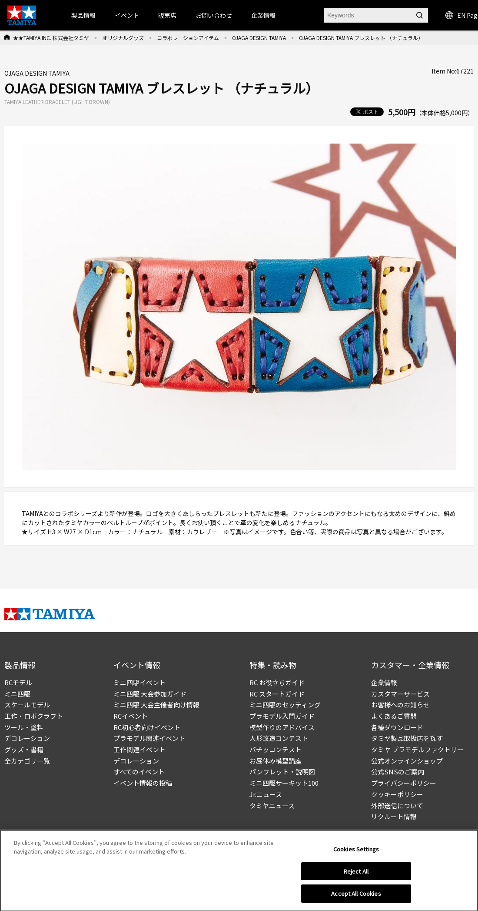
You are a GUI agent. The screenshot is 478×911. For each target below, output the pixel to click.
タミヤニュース (272, 805)
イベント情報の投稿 (142, 782)
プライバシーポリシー (403, 782)
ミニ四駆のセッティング (285, 704)
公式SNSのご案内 (397, 771)
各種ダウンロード (397, 727)
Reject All (356, 874)
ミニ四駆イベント (139, 682)
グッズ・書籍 (23, 749)
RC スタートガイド (277, 693)
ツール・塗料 (23, 727)
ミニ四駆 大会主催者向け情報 (156, 704)
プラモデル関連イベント (149, 738)
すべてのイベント (139, 771)
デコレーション (27, 738)
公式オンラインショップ (407, 760)
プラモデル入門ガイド (282, 715)
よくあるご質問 (394, 715)
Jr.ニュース (265, 794)
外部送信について (397, 805)
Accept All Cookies (356, 896)
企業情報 (384, 682)
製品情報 (83, 15)
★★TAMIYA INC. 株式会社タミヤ (51, 37)
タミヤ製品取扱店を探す (407, 738)
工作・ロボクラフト (33, 715)
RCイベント (130, 715)
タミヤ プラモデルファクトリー (417, 749)
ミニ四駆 (17, 693)
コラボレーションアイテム (188, 37)
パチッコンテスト (275, 749)
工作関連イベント (139, 749)
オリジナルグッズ (123, 37)
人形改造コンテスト (278, 738)
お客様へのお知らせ (400, 704)
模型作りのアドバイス (282, 727)
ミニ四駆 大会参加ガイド (149, 693)
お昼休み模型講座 (275, 760)
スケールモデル (27, 704)
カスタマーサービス (400, 693)
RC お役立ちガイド (277, 682)
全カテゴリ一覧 (27, 760)
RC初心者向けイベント (146, 727)
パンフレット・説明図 (282, 771)
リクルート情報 (394, 816)
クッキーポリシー (397, 794)
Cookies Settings (356, 851)
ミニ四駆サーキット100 (284, 782)
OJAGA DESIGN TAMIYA (259, 37)
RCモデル (18, 682)
